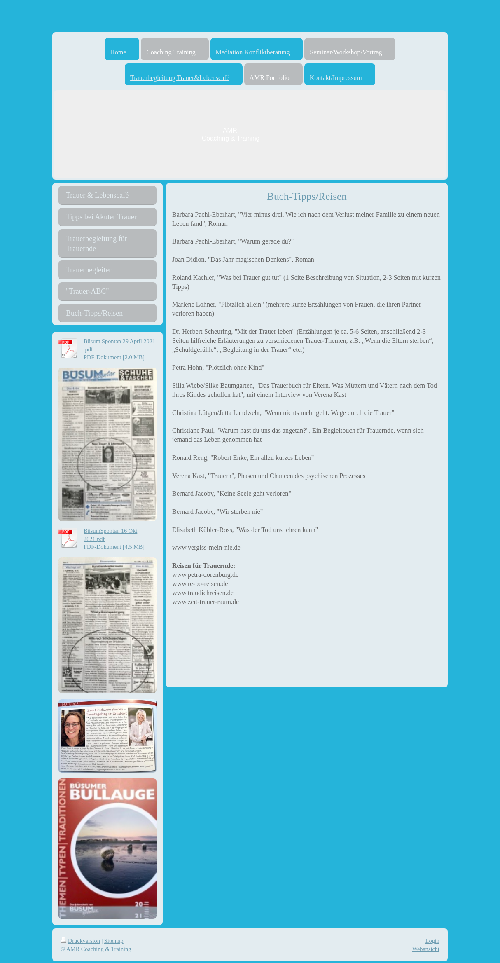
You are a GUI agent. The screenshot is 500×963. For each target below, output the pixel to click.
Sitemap (114, 940)
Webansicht (425, 949)
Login (432, 940)
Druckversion (80, 940)
